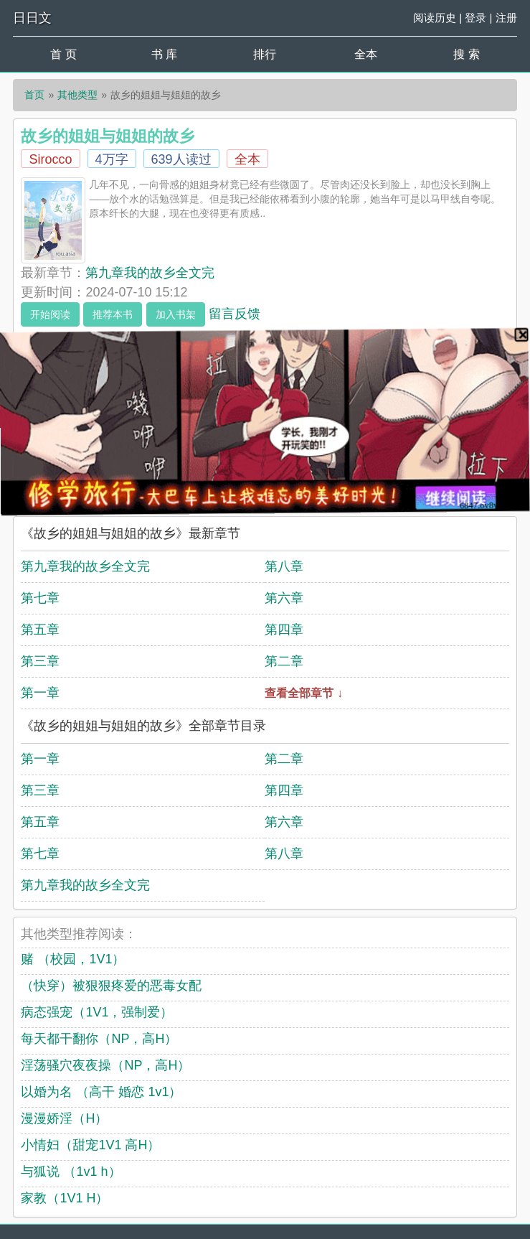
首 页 (63, 54)
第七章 (40, 598)
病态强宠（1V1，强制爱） (97, 1012)
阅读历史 (434, 17)
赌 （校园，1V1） (73, 959)
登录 (475, 17)
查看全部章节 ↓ (303, 693)
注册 (506, 17)
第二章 (284, 661)
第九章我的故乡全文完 (149, 273)
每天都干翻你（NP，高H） (99, 1039)
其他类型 (77, 94)
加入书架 (176, 314)
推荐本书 (113, 314)
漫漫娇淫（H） (64, 1118)
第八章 (284, 566)
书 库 (164, 54)
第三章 (40, 661)
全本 (365, 54)
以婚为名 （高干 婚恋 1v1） (101, 1092)
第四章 (284, 629)
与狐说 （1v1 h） (70, 1171)
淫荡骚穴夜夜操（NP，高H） (105, 1065)
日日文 (32, 18)
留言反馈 (234, 314)
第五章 (40, 629)
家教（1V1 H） (64, 1198)
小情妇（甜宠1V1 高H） (90, 1145)
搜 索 (466, 54)
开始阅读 (50, 314)
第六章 (284, 598)
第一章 (40, 693)
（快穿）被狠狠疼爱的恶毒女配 (111, 985)
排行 (264, 54)
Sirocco (50, 159)
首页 (34, 94)
